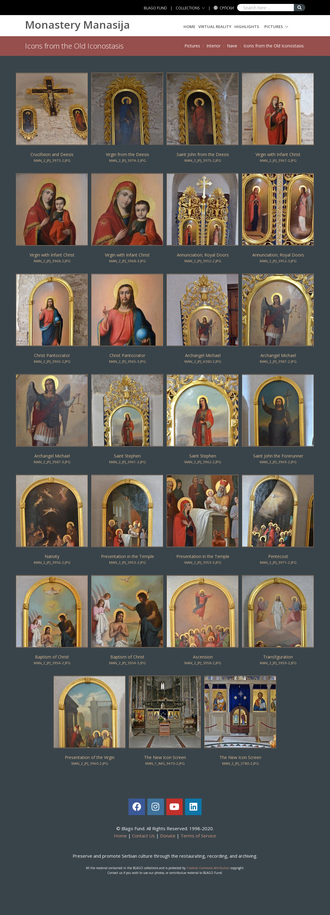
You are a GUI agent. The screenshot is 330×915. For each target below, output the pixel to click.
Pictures (273, 26)
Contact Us (143, 836)
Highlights (246, 26)
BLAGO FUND (155, 8)
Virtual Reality (214, 26)
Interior (213, 46)
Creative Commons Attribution (208, 868)
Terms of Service (198, 836)
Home (189, 26)
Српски (227, 8)
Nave (232, 46)
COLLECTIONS (188, 8)
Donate (167, 836)
